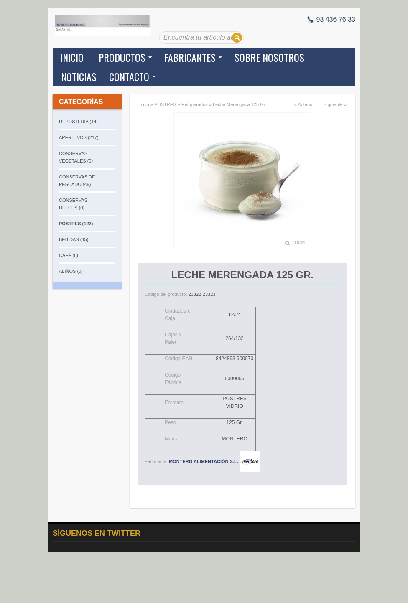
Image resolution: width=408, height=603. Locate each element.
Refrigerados (194, 104)
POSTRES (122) (76, 223)
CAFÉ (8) (68, 255)
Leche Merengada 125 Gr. (239, 104)
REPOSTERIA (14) (78, 121)
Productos (122, 57)
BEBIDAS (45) (73, 239)
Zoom (298, 242)
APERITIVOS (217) (79, 137)
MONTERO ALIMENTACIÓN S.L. (214, 461)
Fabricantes (190, 57)
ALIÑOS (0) (71, 271)
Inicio (72, 57)
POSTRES (165, 104)
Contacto (129, 76)
